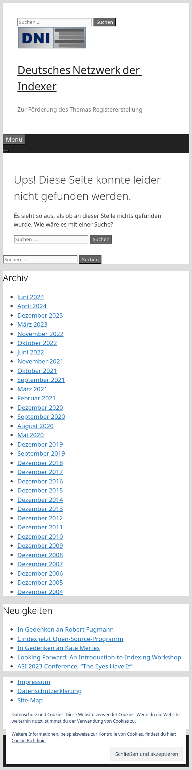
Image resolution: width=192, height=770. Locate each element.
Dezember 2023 (40, 315)
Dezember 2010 (40, 536)
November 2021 (40, 361)
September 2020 (41, 416)
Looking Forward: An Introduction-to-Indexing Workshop (99, 657)
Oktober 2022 (37, 343)
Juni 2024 (30, 297)
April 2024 (31, 306)
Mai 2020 (30, 435)
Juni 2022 (30, 352)
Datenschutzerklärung (49, 691)
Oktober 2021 (37, 370)
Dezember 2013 (40, 508)
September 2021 (41, 379)
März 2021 (32, 389)
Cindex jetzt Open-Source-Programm (70, 639)
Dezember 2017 (40, 472)
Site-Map (30, 700)
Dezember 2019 (40, 444)
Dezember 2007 (40, 564)
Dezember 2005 (40, 582)
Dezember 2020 (40, 407)
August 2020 (35, 426)
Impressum (33, 681)
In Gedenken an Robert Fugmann (65, 629)
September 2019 (41, 453)
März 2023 (32, 324)
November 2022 (40, 334)
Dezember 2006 (40, 573)
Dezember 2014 (40, 499)
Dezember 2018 (40, 463)
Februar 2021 (36, 398)
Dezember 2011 (40, 527)
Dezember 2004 (40, 592)
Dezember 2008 (40, 555)
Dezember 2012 (40, 518)
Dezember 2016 (40, 481)
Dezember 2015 (40, 490)
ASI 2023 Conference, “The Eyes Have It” (75, 666)
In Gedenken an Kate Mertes (58, 648)
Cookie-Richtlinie (29, 740)
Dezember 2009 (40, 545)
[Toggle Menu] (6, 151)
